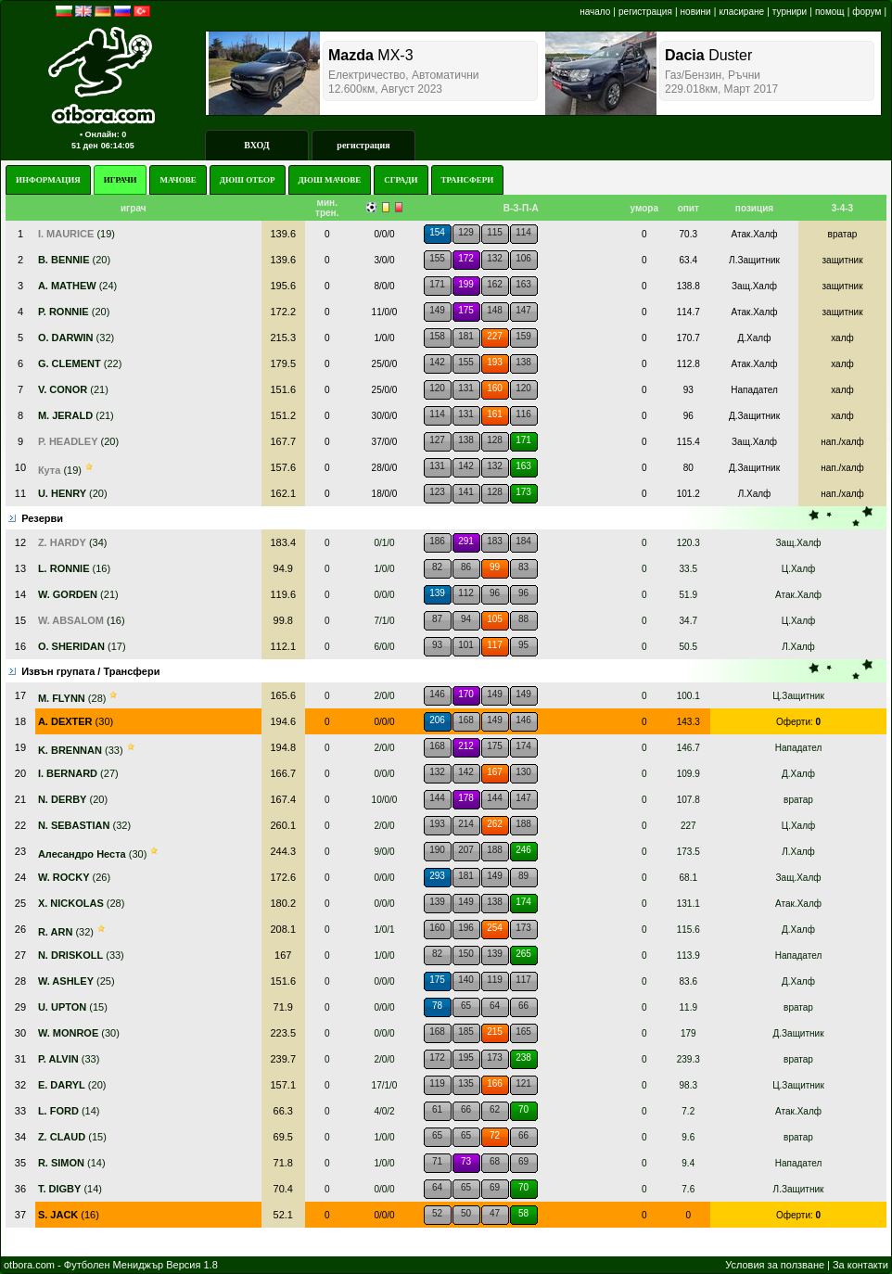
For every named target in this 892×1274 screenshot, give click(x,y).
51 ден (84, 145)
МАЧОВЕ (177, 180)
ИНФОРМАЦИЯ (48, 180)
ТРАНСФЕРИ (467, 180)
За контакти (860, 1264)
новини (696, 11)
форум (866, 11)
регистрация (645, 11)
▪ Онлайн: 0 (103, 134)
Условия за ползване (774, 1264)
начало (595, 11)
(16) (68, 1214)
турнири (789, 11)
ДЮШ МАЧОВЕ (330, 180)
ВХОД (256, 145)
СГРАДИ (400, 180)
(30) (75, 721)
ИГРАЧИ (120, 180)
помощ (830, 11)
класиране (741, 11)
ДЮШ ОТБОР (247, 180)
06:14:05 (117, 145)
